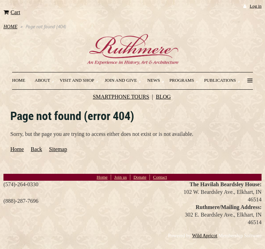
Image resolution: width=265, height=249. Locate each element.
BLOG (163, 97)
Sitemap (58, 149)
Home (17, 149)
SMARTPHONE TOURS (121, 97)
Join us (120, 177)
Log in (256, 6)
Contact (160, 177)
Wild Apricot (204, 235)
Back (36, 149)
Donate (140, 177)
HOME (10, 26)
